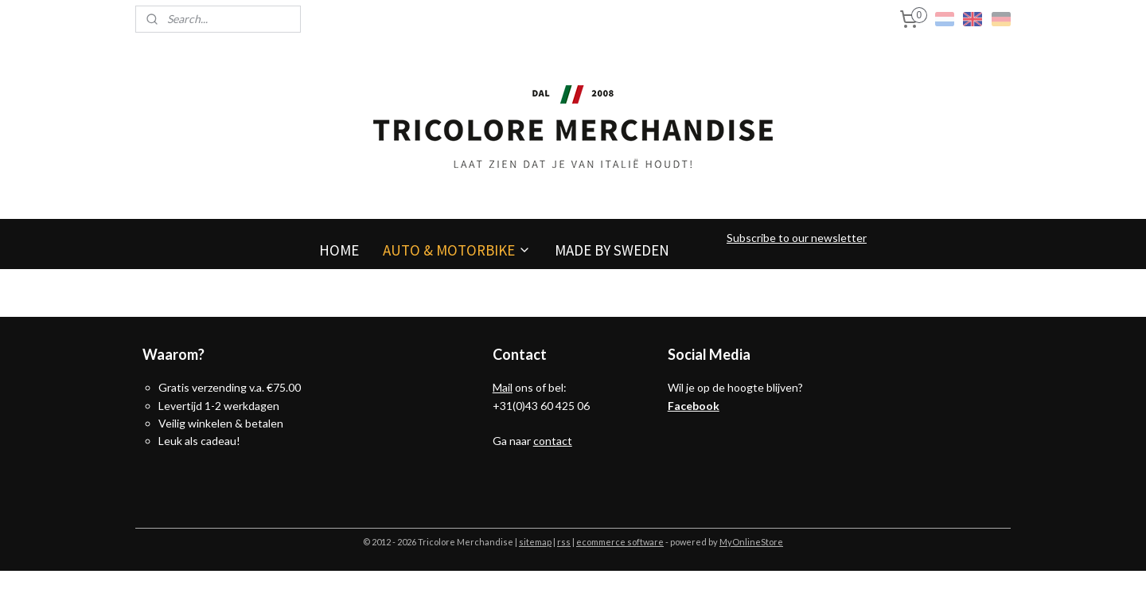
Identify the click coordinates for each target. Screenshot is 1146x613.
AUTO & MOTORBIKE (457, 250)
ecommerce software (620, 542)
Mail (503, 387)
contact (552, 440)
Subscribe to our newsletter (797, 237)
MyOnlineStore (751, 542)
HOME (339, 250)
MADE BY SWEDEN (612, 250)
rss (564, 542)
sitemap (535, 542)
